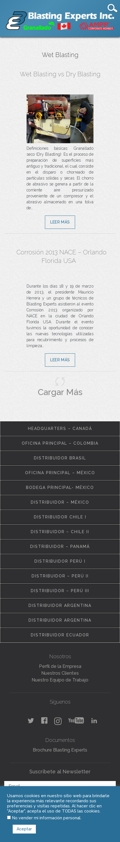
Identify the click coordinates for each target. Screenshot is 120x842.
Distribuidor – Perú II (60, 576)
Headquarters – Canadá (60, 428)
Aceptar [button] (24, 829)
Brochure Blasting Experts (60, 750)
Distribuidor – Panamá (60, 546)
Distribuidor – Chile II (60, 531)
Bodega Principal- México (60, 487)
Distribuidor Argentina (60, 605)
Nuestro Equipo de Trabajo (60, 680)
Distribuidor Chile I (60, 517)
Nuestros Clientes (60, 673)
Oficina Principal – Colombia (60, 443)
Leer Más (60, 222)
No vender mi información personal (46, 817)
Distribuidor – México (60, 502)
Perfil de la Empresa (60, 666)
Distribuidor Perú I (60, 561)
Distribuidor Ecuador (60, 635)
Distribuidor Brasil (60, 458)
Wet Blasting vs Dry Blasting (60, 74)
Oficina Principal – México (60, 472)
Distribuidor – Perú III (60, 590)
